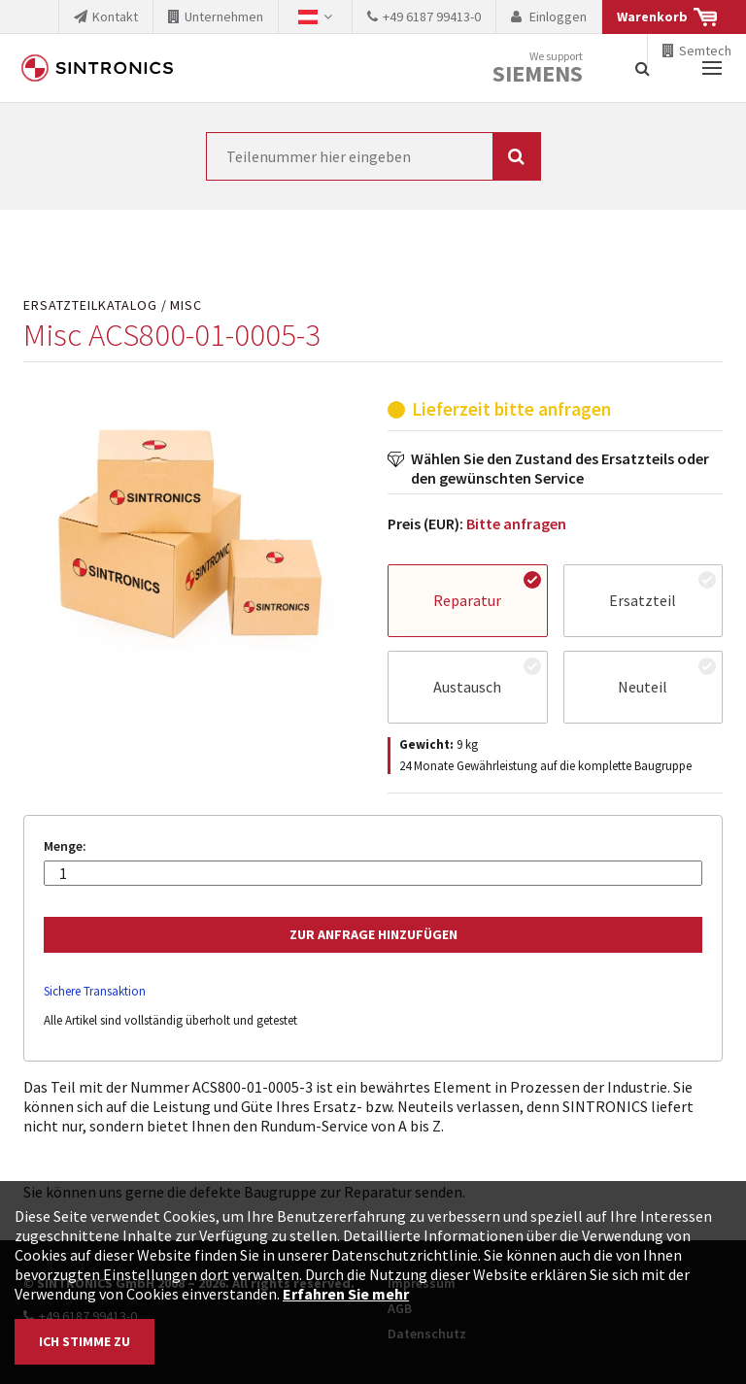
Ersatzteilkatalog (90, 305)
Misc (186, 305)
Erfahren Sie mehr (346, 1293)
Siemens (537, 73)
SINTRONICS (97, 68)
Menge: (65, 846)
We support (537, 68)
